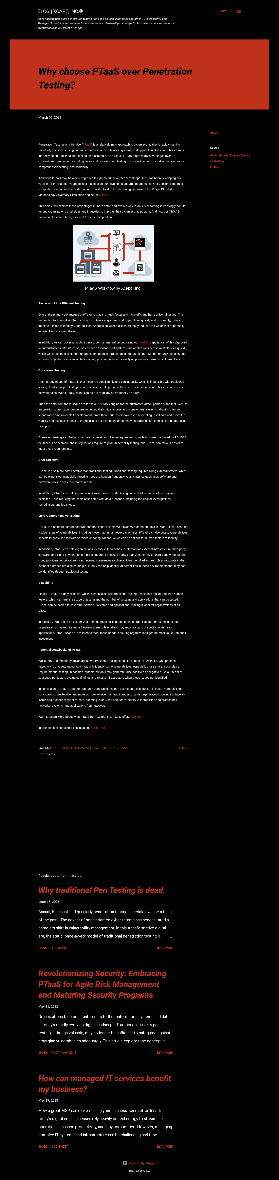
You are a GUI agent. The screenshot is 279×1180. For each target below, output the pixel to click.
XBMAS (104, 195)
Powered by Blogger (139, 1163)
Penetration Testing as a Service (230, 155)
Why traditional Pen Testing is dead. (101, 890)
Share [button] (214, 133)
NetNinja (145, 342)
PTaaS (87, 144)
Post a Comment (63, 1052)
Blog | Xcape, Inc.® (60, 11)
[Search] (222, 11)
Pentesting (217, 161)
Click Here (136, 716)
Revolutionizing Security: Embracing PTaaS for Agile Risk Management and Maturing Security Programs (102, 984)
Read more (165, 947)
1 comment (59, 947)
